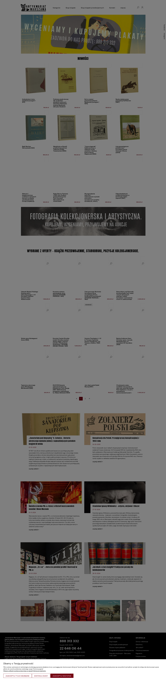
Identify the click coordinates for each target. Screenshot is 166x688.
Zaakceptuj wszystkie (62, 676)
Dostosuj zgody (41, 676)
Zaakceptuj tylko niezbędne (17, 676)
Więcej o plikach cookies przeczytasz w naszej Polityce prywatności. (24, 671)
